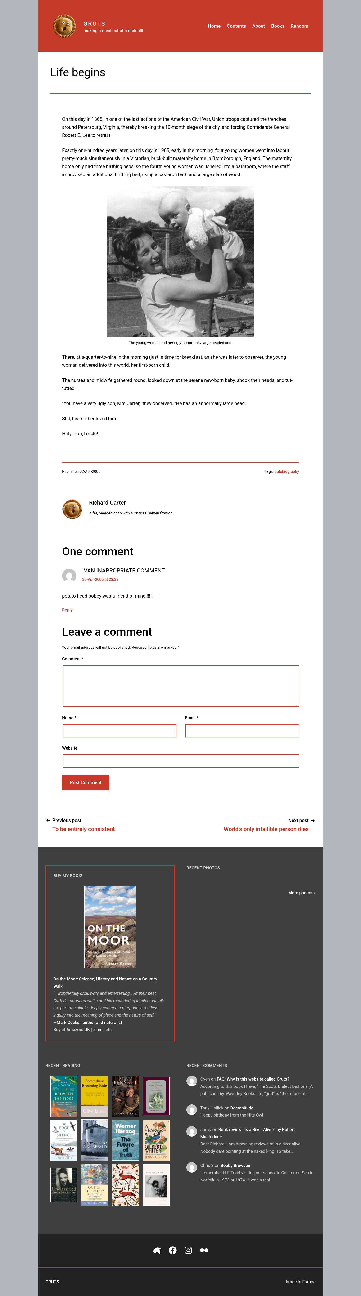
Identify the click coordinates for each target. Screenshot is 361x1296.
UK (87, 1029)
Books (277, 26)
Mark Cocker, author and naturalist (89, 1022)
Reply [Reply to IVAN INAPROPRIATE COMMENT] (67, 609)
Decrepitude (241, 1107)
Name (69, 717)
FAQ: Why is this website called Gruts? (253, 1079)
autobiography (287, 471)
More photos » (302, 892)
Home (214, 26)
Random (299, 26)
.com (98, 1029)
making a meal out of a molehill (113, 30)
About (258, 26)
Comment (73, 658)
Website (69, 748)
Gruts (94, 23)
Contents (236, 26)
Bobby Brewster (236, 1165)
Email (192, 717)
